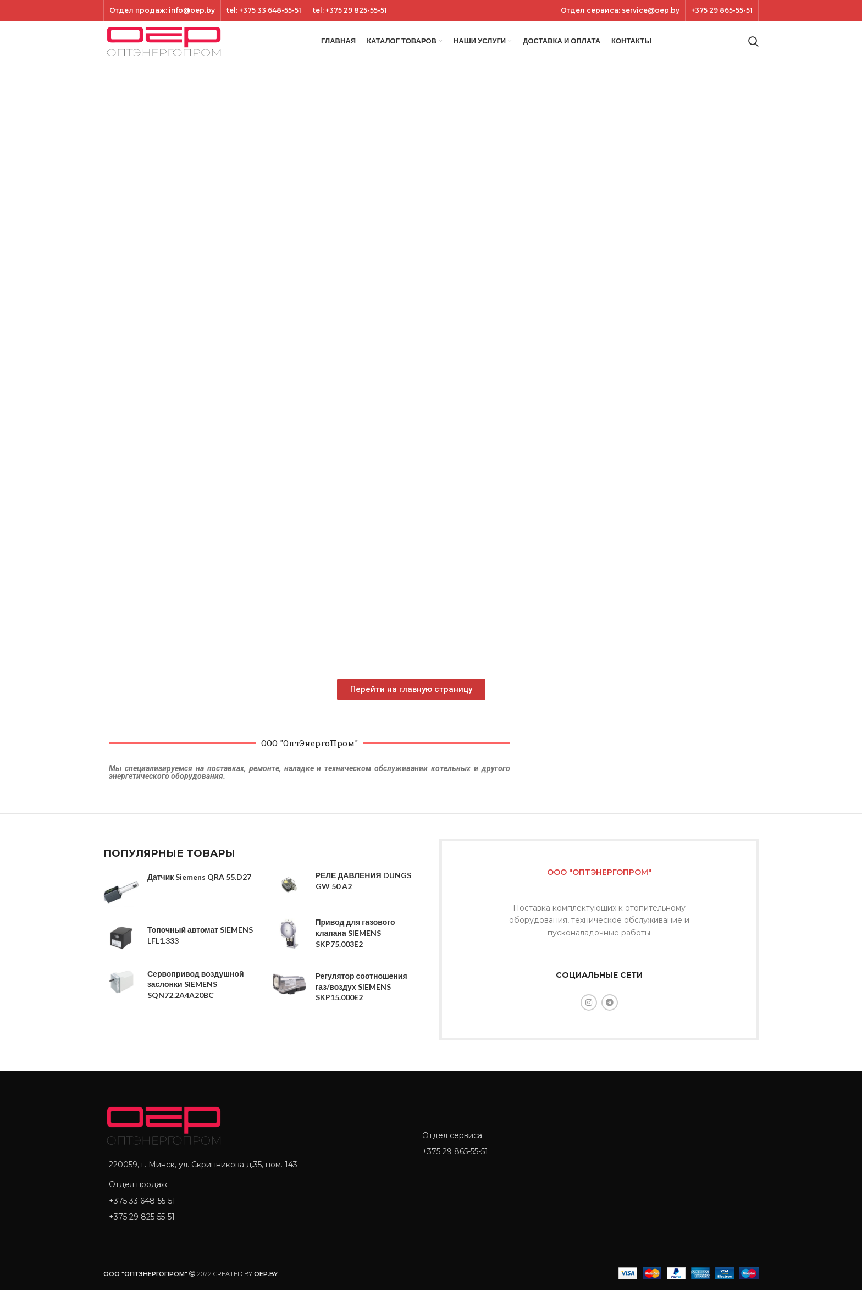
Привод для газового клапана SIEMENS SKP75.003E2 (355, 950)
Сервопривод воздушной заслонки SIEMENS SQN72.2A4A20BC (195, 1001)
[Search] (753, 51)
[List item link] (254, 1218)
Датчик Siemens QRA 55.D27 (199, 894)
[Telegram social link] (609, 1019)
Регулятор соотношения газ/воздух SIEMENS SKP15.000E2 (361, 1003)
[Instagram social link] (589, 1019)
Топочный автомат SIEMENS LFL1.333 (200, 952)
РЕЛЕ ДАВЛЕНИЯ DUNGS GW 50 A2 (363, 898)
